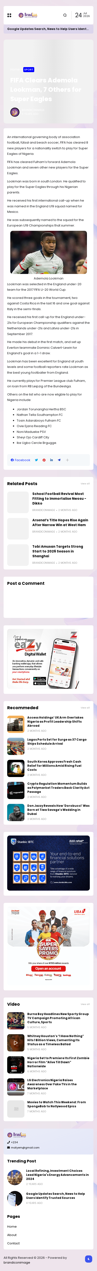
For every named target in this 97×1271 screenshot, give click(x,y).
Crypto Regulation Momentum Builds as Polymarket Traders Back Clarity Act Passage (58, 788)
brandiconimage (17, 1262)
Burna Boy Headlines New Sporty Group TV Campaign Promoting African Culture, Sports (58, 1018)
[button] (67, 460)
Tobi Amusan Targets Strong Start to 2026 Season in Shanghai (57, 551)
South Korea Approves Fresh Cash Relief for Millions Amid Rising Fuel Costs (54, 766)
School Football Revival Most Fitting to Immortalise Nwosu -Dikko (59, 499)
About (12, 1235)
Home (15, 69)
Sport (28, 69)
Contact (13, 1243)
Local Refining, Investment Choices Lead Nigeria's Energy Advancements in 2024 (57, 1175)
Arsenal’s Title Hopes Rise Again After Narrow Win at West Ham (60, 522)
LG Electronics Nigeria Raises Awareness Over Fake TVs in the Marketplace (52, 1084)
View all (85, 483)
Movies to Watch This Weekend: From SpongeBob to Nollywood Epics (56, 1104)
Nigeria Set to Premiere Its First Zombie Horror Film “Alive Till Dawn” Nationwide (58, 1062)
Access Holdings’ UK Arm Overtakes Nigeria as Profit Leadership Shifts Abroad (55, 722)
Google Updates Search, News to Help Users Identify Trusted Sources (55, 1196)
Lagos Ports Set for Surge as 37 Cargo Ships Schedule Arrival (57, 742)
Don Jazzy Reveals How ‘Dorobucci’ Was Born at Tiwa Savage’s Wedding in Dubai (58, 810)
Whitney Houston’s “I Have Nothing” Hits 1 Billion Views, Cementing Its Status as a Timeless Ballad (55, 1040)
